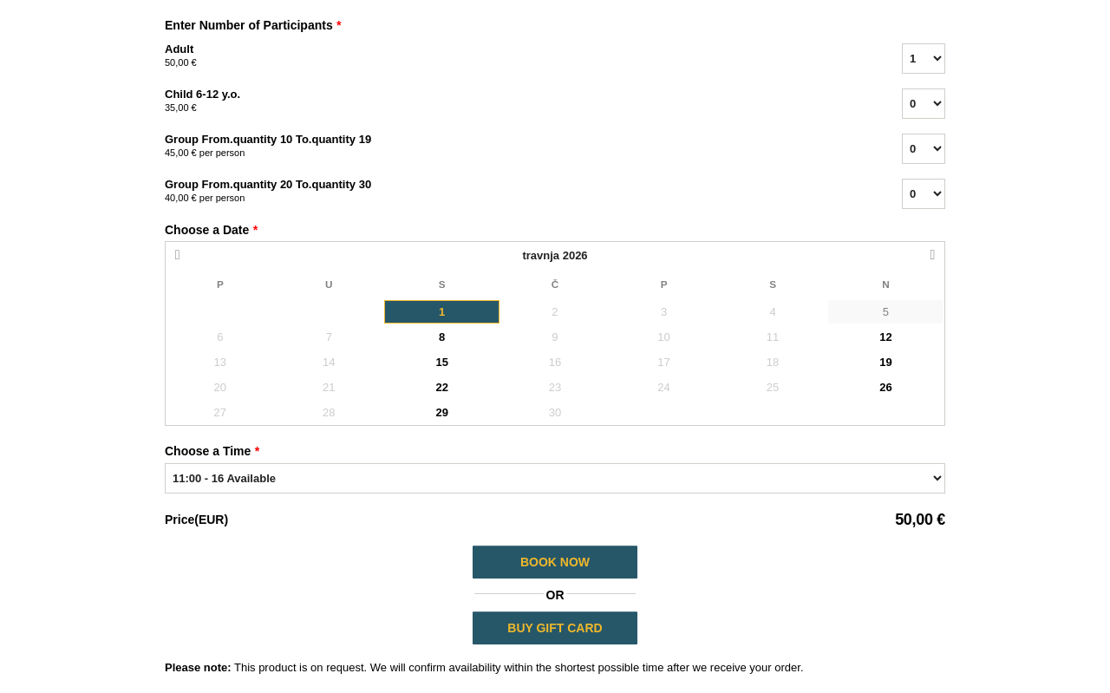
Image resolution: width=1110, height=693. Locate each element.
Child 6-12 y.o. (512, 101)
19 (885, 362)
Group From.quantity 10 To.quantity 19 (512, 146)
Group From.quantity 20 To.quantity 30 (512, 192)
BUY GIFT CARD (554, 628)
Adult (512, 56)
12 (885, 336)
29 (441, 412)
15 (441, 362)
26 (885, 387)
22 (441, 387)
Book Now (555, 562)
